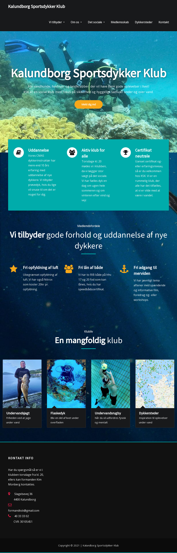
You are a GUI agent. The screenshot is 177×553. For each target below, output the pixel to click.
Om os (76, 22)
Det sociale (96, 22)
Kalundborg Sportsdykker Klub (36, 6)
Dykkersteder (143, 22)
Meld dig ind (88, 110)
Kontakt (164, 22)
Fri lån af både (90, 267)
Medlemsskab (120, 22)
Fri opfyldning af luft (40, 267)
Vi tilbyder (57, 22)
